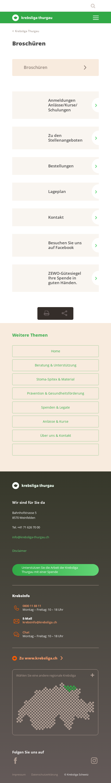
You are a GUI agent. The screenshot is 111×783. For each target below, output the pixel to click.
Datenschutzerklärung (44, 774)
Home (55, 351)
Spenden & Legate (55, 407)
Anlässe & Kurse (55, 421)
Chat (26, 632)
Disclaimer (19, 551)
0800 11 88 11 (32, 606)
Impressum (19, 774)
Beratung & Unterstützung (55, 365)
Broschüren (29, 43)
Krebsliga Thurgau (27, 31)
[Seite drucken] (47, 313)
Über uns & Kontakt (55, 435)
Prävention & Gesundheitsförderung (55, 393)
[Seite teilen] (64, 313)
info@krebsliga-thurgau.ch (30, 537)
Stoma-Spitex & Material (55, 379)
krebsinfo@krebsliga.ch (40, 622)
